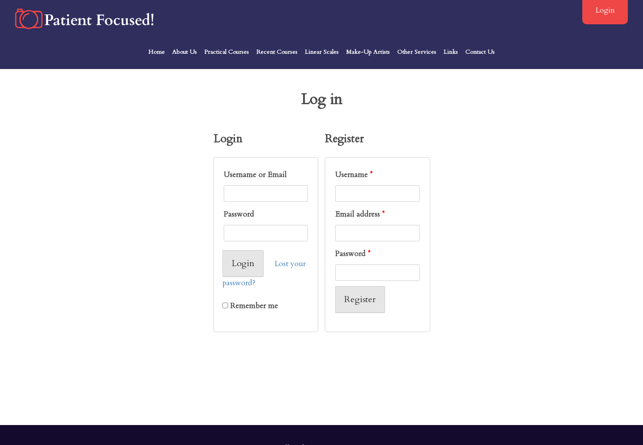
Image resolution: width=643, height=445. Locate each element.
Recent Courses (276, 52)
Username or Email (255, 175)
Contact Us (480, 52)
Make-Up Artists (368, 52)
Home (156, 52)
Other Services (416, 52)
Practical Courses (226, 52)
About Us (184, 52)
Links (451, 52)
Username (353, 175)
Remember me (250, 306)
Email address (360, 214)
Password (239, 214)
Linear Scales (322, 52)
